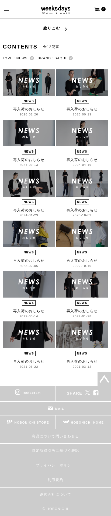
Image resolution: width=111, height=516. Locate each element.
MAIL (59, 408)
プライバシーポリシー (55, 465)
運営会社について (55, 494)
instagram (32, 392)
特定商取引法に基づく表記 (55, 451)
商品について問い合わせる (55, 436)
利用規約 (56, 480)
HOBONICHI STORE (31, 422)
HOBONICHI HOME (87, 422)
